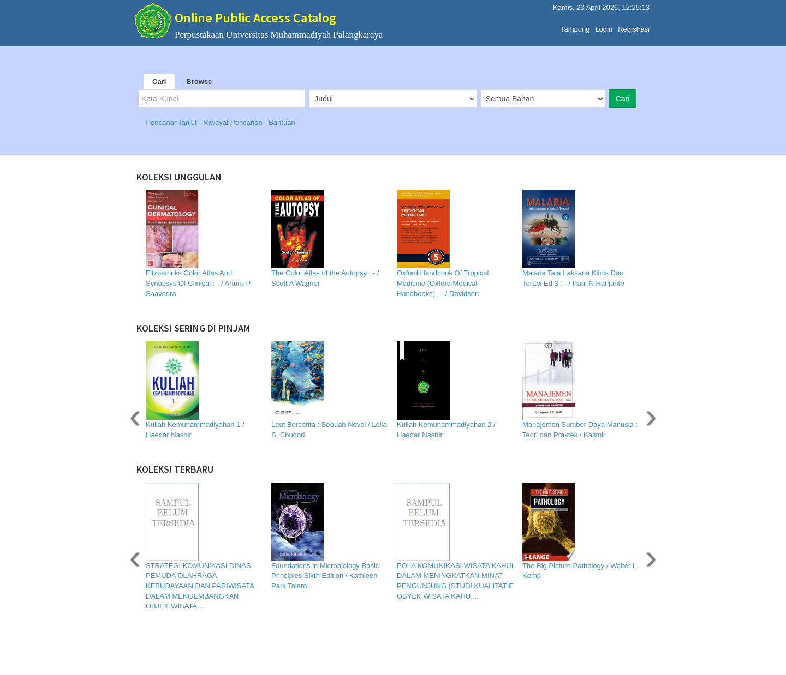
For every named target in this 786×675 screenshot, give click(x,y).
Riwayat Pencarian (233, 122)
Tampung (575, 26)
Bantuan (282, 122)
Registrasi (634, 26)
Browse (199, 81)
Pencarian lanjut (172, 122)
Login (603, 26)
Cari (159, 81)
